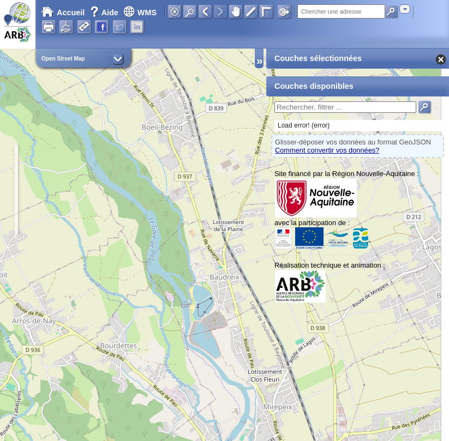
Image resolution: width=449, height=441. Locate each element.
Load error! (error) (304, 125)
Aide (105, 12)
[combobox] (404, 9)
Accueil (63, 12)
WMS (140, 12)
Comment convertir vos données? (327, 150)
